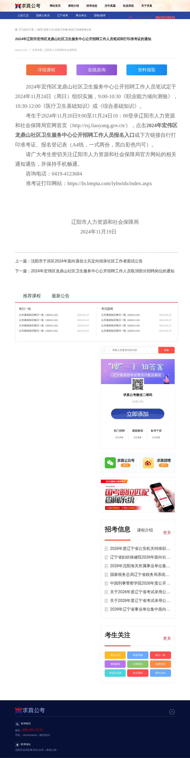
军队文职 (81, 22)
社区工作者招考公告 (80, 29)
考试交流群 (115, 673)
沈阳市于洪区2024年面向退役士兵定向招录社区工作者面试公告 (87, 261)
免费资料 (160, 664)
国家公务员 (43, 15)
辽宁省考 (62, 15)
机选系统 (128, 5)
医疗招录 (63, 22)
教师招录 (45, 22)
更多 (167, 532)
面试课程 (138, 673)
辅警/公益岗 (25, 30)
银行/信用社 (25, 22)
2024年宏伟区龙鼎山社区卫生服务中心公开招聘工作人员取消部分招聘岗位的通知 (102, 271)
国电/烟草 (100, 15)
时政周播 (138, 655)
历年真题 (110, 5)
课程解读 (115, 664)
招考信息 (91, 5)
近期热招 (138, 664)
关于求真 (146, 5)
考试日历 (115, 655)
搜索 (166, 350)
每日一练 (160, 655)
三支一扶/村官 (103, 22)
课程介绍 (73, 5)
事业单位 (81, 15)
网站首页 (55, 5)
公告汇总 (23, 15)
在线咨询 (97, 69)
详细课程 (46, 69)
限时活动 (160, 673)
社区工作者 (46, 30)
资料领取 (147, 69)
